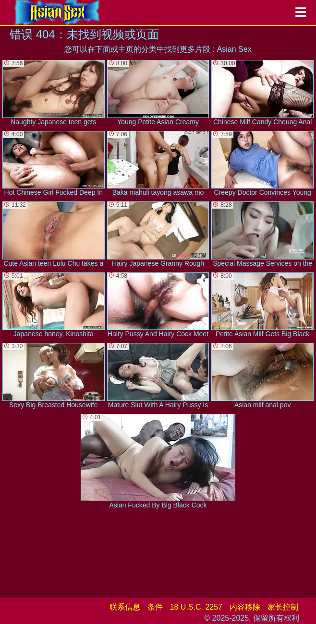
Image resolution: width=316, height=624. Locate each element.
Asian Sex (234, 49)
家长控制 (282, 607)
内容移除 (245, 607)
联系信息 (124, 607)
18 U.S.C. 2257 (196, 607)
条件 (155, 607)
